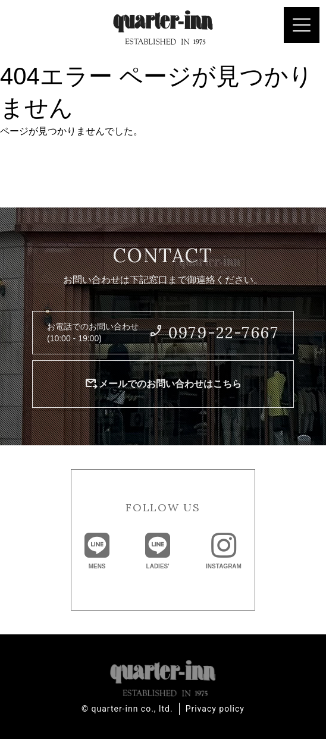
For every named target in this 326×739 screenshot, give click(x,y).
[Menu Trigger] (301, 25)
